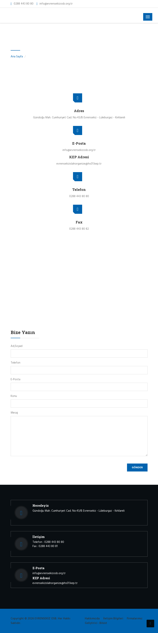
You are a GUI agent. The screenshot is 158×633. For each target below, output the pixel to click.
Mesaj (14, 413)
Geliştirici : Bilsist (96, 623)
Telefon (15, 363)
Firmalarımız (134, 618)
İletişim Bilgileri (113, 618)
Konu (14, 396)
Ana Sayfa (17, 56)
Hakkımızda (92, 618)
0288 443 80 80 (23, 4)
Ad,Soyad (16, 346)
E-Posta (15, 379)
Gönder (137, 467)
